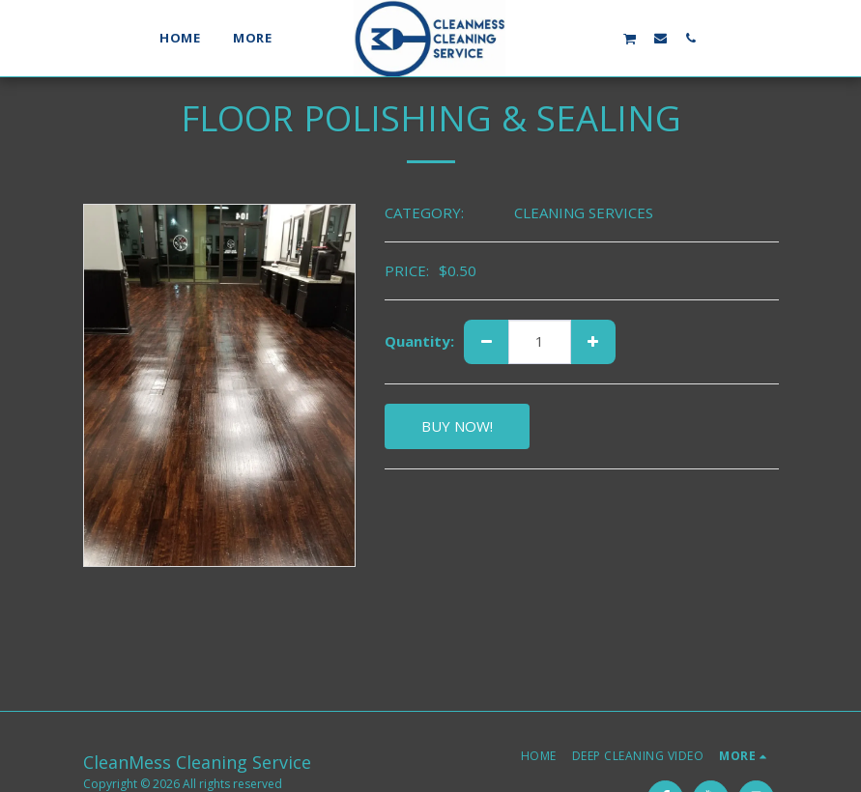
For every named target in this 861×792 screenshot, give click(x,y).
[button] (569, 37)
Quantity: (419, 341)
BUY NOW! (457, 426)
